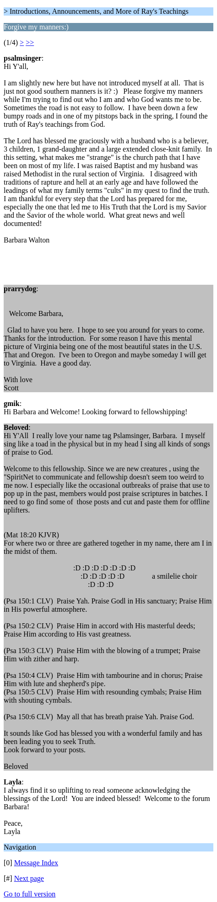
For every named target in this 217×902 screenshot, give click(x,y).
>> (30, 42)
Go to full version (29, 894)
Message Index (36, 863)
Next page (29, 878)
